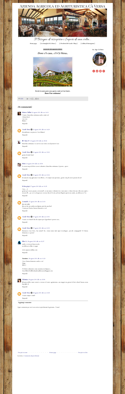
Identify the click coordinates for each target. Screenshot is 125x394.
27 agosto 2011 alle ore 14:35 (38, 186)
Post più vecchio (83, 352)
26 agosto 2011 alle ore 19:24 (41, 152)
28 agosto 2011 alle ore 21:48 (41, 293)
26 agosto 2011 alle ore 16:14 (40, 112)
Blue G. (24, 241)
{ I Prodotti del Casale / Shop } (68, 43)
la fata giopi (26, 186)
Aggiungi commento (24, 302)
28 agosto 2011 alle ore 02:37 (36, 241)
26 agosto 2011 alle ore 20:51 (34, 164)
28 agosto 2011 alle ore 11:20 (37, 258)
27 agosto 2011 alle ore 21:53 (41, 228)
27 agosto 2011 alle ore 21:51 (41, 217)
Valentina (25, 279)
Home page (33, 43)
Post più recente (22, 352)
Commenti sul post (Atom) (31, 356)
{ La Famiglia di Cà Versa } (48, 43)
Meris (24, 164)
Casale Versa (26, 129)
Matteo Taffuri (26, 112)
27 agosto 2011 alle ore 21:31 (37, 202)
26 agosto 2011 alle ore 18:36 (38, 141)
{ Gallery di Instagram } (88, 43)
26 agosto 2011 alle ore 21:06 (41, 175)
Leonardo (25, 202)
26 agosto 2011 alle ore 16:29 (41, 129)
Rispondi (24, 123)
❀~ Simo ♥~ (26, 141)
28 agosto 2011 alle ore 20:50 (36, 279)
